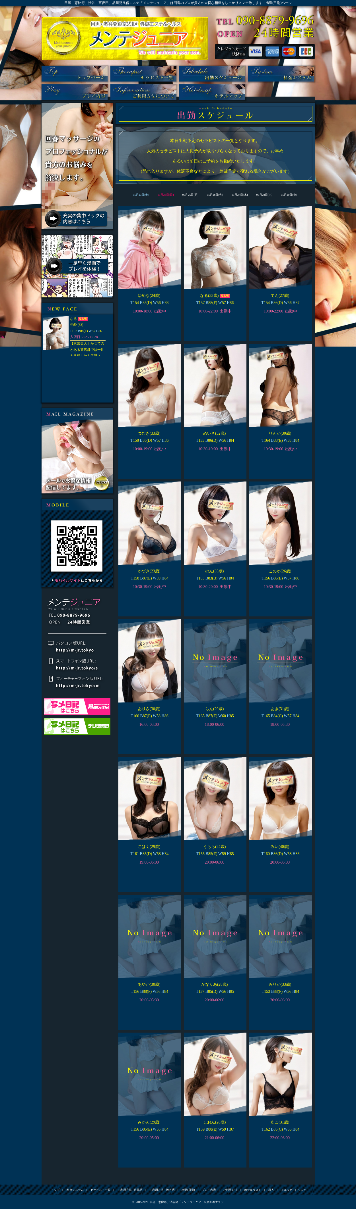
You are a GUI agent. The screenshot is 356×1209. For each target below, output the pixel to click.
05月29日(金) (289, 194)
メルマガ (287, 1189)
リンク (302, 1189)
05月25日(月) (190, 194)
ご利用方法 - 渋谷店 (161, 1189)
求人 (271, 1189)
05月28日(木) (264, 194)
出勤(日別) (212, 74)
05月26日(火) (215, 194)
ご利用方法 (143, 92)
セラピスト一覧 (143, 74)
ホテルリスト (212, 92)
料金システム (281, 74)
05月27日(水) (240, 194)
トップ (75, 74)
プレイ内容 (75, 92)
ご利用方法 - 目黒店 (130, 1189)
